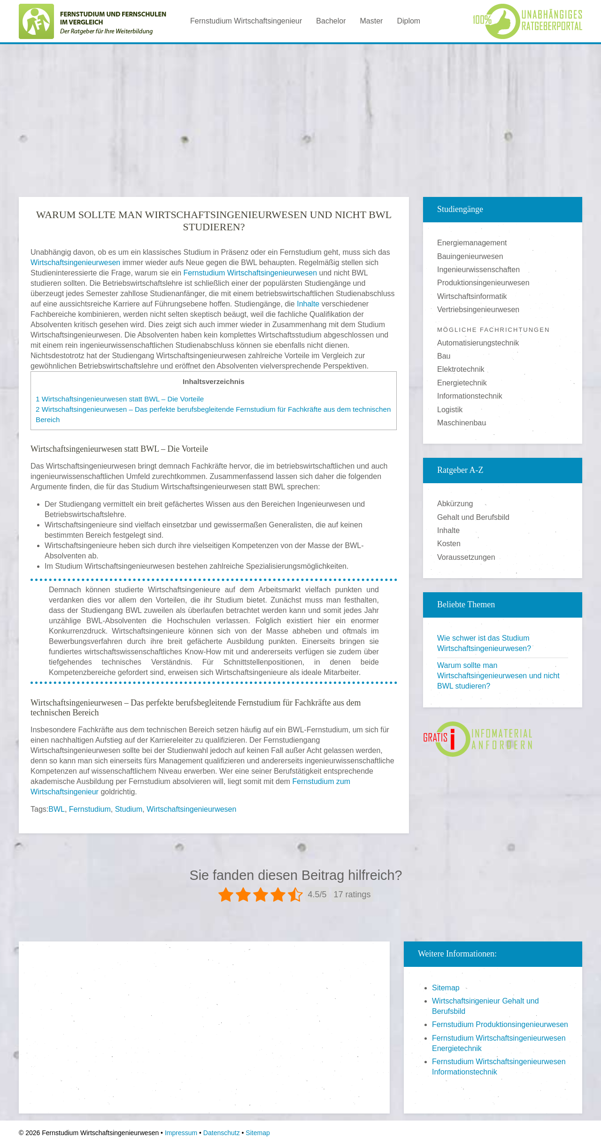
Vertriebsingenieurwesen (478, 310)
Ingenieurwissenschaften (478, 270)
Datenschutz (221, 1133)
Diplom (408, 21)
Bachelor (331, 21)
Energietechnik (462, 383)
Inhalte (308, 304)
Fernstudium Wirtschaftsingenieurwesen (250, 273)
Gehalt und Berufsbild (473, 517)
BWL (56, 809)
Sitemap (446, 988)
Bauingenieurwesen (470, 256)
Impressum (181, 1133)
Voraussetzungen (466, 557)
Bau (443, 356)
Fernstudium (90, 809)
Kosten (449, 544)
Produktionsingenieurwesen (483, 283)
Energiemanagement (472, 243)
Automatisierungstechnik (478, 343)
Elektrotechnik (461, 369)
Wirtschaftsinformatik (472, 296)
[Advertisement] (300, 117)
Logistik (449, 410)
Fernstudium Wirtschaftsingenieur (246, 21)
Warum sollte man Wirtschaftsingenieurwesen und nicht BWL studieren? (498, 675)
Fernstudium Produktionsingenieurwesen (500, 1024)
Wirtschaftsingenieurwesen (75, 263)
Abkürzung (455, 504)
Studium (129, 809)
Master (371, 21)
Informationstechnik (469, 396)
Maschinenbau (461, 423)
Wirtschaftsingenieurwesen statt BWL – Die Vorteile (120, 399)
